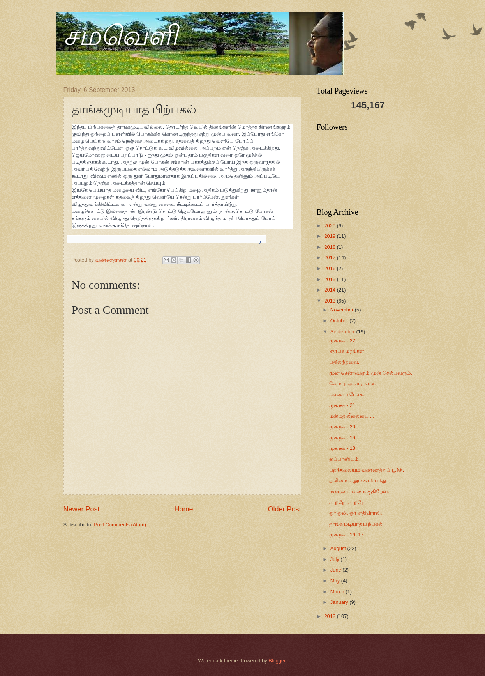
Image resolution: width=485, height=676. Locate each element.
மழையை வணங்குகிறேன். (359, 491)
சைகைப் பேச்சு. (346, 394)
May (335, 581)
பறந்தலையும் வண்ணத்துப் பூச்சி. (366, 470)
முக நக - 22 (342, 340)
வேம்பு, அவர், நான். (352, 383)
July (335, 559)
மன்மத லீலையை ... (351, 416)
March (338, 592)
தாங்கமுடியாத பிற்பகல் (356, 524)
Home (183, 509)
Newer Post (81, 509)
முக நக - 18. (343, 448)
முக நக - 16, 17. (347, 535)
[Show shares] (256, 242)
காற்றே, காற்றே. (347, 502)
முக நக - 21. (343, 405)
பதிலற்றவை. (344, 362)
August (338, 548)
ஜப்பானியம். (344, 459)
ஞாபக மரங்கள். (347, 351)
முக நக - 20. (343, 427)
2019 (330, 236)
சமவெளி (120, 36)
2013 (330, 301)
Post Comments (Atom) (120, 524)
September (343, 331)
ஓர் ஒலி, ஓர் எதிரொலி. (355, 513)
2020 (330, 225)
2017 (330, 257)
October (339, 321)
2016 (330, 268)
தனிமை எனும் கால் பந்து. (358, 480)
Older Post (284, 509)
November (342, 310)
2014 (330, 290)
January (339, 602)
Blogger (277, 661)
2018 (330, 247)
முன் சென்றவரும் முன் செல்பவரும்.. (371, 373)
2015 (330, 279)
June (336, 570)
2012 (330, 616)
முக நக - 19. (343, 438)
